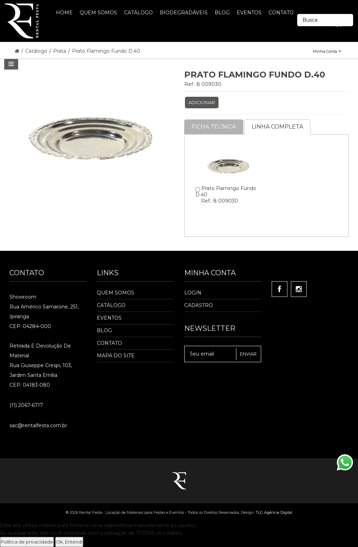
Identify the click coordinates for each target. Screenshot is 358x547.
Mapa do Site (116, 355)
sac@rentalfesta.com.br (38, 425)
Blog (104, 330)
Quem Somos (115, 293)
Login (192, 293)
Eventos (109, 318)
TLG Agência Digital (274, 512)
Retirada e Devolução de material (40, 351)
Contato (109, 343)
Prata (60, 51)
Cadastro (198, 305)
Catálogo (37, 51)
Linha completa (277, 126)
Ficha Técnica (214, 126)
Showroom (22, 297)
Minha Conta (327, 51)
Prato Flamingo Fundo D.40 (106, 51)
